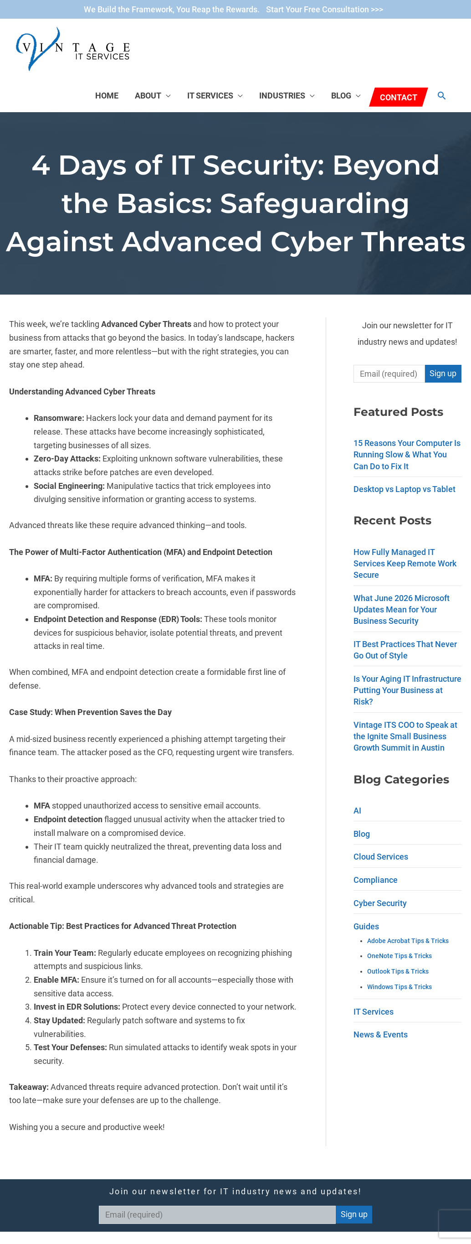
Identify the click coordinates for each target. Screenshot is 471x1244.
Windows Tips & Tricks (399, 987)
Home (106, 95)
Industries (282, 95)
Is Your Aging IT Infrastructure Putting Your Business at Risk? (407, 690)
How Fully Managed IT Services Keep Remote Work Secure (404, 563)
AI (357, 810)
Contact (398, 97)
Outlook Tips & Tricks (398, 971)
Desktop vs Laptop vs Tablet (404, 489)
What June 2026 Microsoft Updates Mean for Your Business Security (401, 609)
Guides (366, 926)
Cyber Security (380, 903)
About (148, 95)
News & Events (380, 1034)
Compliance (375, 880)
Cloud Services (380, 856)
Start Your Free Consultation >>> (324, 9)
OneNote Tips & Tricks (399, 956)
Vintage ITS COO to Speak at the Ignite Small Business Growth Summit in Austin (405, 736)
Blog (341, 95)
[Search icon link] (441, 95)
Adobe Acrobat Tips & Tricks (408, 941)
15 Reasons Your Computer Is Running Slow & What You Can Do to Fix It (407, 454)
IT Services (210, 95)
